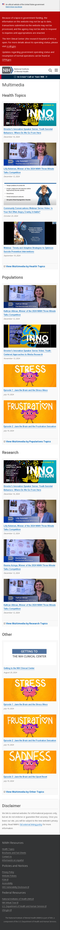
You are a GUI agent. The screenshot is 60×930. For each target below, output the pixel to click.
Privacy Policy (8, 872)
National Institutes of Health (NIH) (18, 898)
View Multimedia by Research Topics (27, 623)
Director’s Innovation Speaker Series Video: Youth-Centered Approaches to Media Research (27, 353)
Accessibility (7, 883)
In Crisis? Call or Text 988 (30, 76)
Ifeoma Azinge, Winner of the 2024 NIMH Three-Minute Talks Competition (29, 567)
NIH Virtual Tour (10, 902)
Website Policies (9, 875)
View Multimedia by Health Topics (25, 266)
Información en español (13, 860)
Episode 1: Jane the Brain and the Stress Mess (26, 390)
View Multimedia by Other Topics (25, 791)
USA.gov (7, 910)
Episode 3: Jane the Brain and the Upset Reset (25, 777)
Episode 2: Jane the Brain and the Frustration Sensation (30, 426)
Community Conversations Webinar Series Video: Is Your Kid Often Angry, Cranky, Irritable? (28, 210)
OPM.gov (6, 59)
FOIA (5, 879)
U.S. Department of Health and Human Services (24, 906)
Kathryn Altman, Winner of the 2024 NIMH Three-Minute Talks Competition (30, 313)
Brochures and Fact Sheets (14, 852)
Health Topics (8, 849)
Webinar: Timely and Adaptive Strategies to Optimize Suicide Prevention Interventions (28, 250)
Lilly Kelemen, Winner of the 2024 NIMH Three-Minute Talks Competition (29, 171)
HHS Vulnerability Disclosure (15, 887)
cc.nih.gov (11, 46)
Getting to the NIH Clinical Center (19, 668)
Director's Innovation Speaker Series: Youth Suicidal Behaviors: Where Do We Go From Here (28, 131)
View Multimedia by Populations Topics (28, 441)
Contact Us (7, 856)
